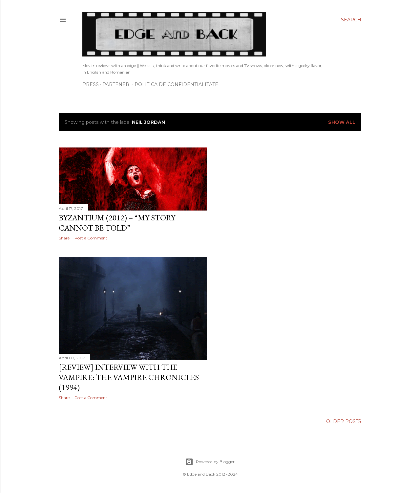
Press (90, 84)
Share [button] (64, 237)
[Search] (351, 20)
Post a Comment (90, 237)
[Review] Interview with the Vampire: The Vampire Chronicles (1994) (129, 377)
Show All (341, 122)
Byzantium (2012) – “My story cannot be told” (117, 223)
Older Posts (343, 421)
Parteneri (116, 84)
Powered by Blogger (210, 462)
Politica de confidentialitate (176, 84)
